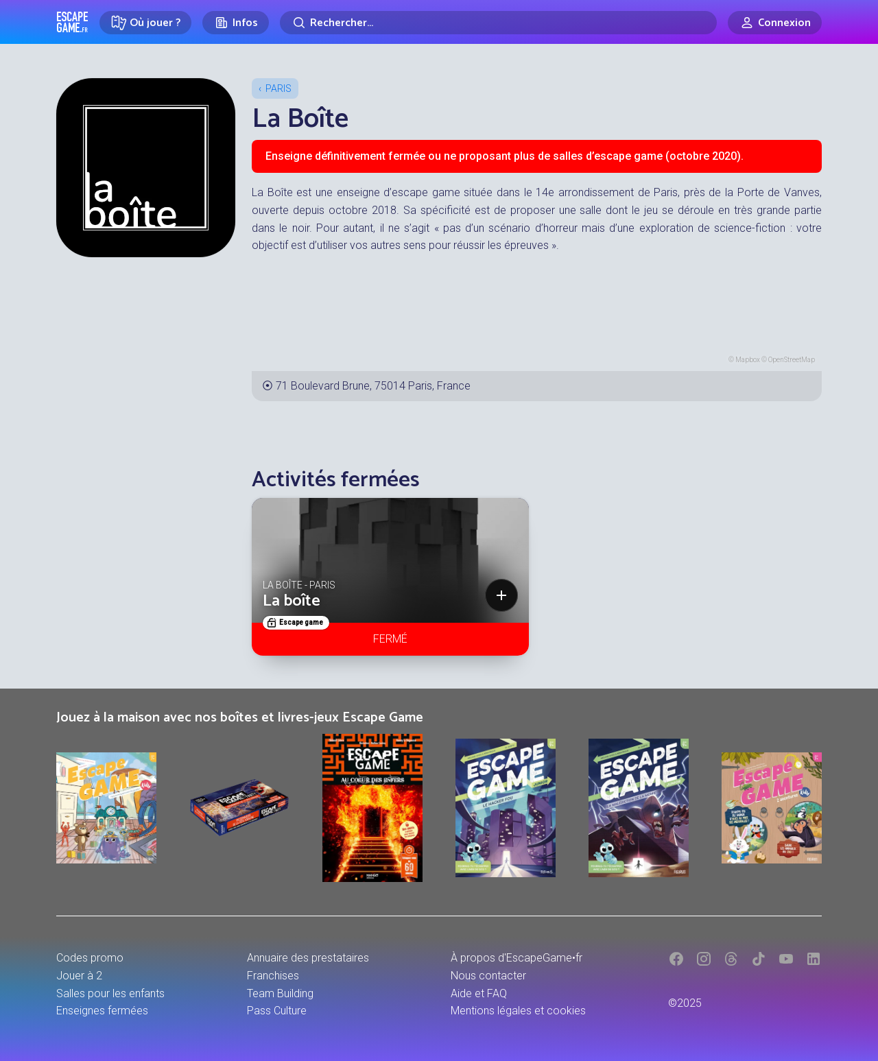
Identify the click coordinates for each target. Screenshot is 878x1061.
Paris (278, 88)
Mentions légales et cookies (518, 1010)
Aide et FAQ (479, 993)
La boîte (291, 601)
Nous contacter (488, 975)
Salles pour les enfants (110, 993)
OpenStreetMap (791, 359)
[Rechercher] (498, 22)
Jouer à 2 (79, 975)
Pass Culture (277, 1010)
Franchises (273, 975)
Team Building (280, 993)
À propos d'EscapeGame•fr (516, 957)
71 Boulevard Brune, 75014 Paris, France (373, 385)
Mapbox (747, 359)
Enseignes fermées (102, 1010)
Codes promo (89, 957)
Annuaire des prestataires (308, 957)
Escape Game (72, 22)
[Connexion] (775, 22)
